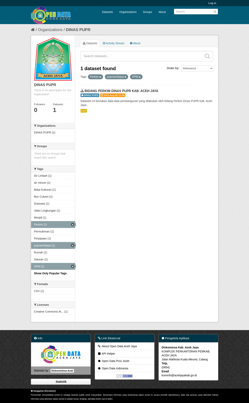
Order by (172, 68)
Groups (147, 12)
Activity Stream (113, 43)
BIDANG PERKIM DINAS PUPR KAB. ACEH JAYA (121, 91)
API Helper (106, 353)
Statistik (60, 381)
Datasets (107, 12)
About (162, 12)
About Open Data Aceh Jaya (117, 346)
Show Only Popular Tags (50, 273)
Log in (212, 3)
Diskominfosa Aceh (62, 370)
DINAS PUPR (78, 29)
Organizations (128, 12)
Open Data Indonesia (112, 368)
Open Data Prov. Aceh (113, 361)
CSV (83, 110)
